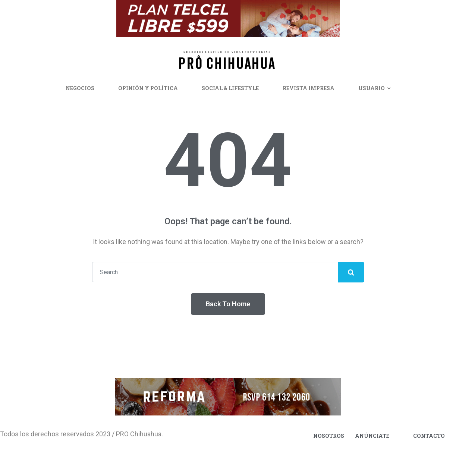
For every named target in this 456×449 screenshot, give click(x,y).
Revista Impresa (308, 88)
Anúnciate (372, 435)
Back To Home (228, 304)
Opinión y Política (148, 88)
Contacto (429, 435)
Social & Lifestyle (230, 88)
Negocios (80, 88)
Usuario (371, 88)
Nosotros (328, 435)
